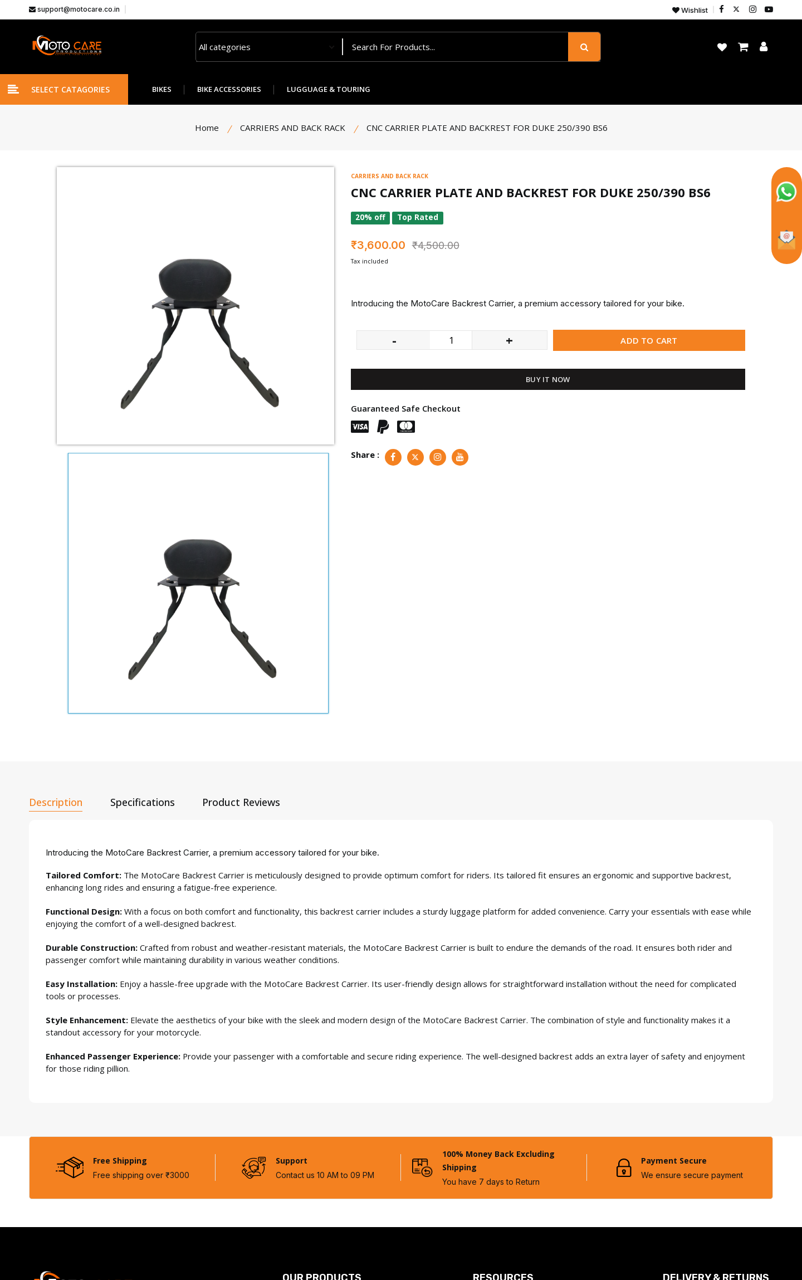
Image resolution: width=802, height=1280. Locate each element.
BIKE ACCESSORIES (229, 89)
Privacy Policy (689, 1086)
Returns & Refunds (699, 1126)
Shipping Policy (691, 1166)
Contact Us (494, 1106)
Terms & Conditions (701, 1106)
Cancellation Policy (697, 1146)
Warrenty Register (509, 1207)
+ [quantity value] (509, 339)
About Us (490, 1126)
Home (207, 127)
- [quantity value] (394, 339)
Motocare (130, 1253)
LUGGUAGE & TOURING (328, 89)
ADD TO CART (648, 340)
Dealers (488, 1086)
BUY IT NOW (548, 379)
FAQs (483, 1166)
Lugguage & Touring (321, 1126)
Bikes (292, 1086)
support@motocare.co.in (74, 9)
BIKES (162, 89)
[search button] (584, 46)
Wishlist (690, 10)
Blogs (484, 1187)
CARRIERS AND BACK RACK (391, 176)
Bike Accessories (314, 1106)
